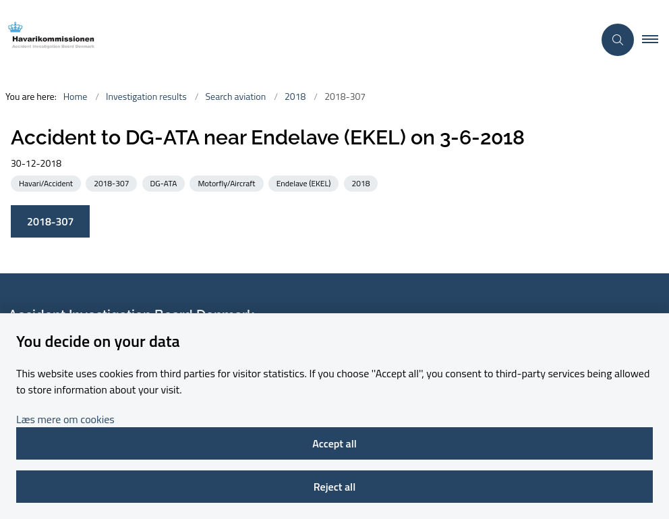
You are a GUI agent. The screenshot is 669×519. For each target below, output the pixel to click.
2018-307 (50, 221)
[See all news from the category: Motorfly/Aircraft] (228, 182)
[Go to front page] (291, 39)
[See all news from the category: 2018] (362, 182)
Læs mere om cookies (65, 419)
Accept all (334, 443)
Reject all (334, 487)
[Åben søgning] (618, 40)
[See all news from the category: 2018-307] (113, 182)
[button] (655, 40)
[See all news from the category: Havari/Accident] (47, 182)
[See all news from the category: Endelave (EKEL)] (305, 182)
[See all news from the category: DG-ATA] (165, 182)
